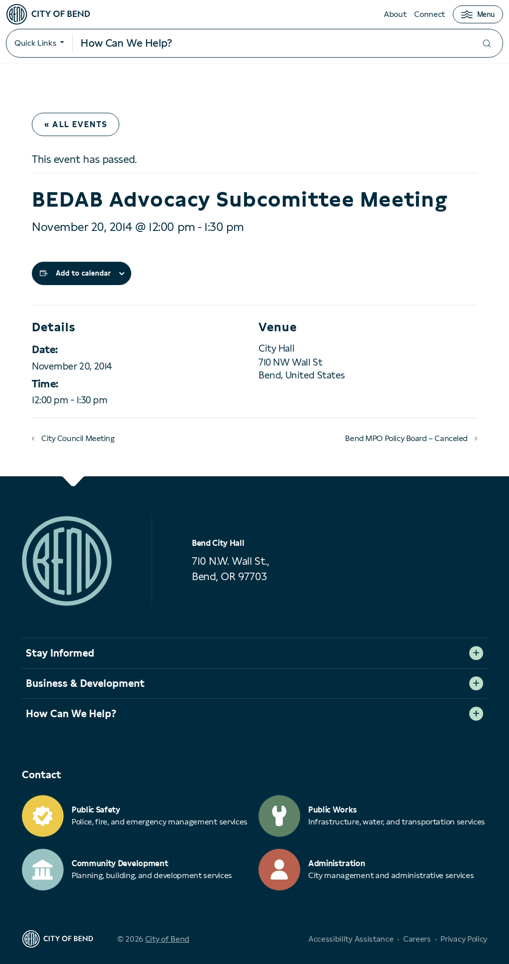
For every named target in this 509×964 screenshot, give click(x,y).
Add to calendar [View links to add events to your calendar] (83, 273)
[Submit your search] (487, 43)
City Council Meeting (78, 438)
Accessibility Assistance (350, 939)
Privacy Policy (463, 939)
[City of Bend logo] (48, 14)
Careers (417, 939)
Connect (429, 14)
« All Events (75, 124)
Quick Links (35, 43)
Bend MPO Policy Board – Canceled (406, 438)
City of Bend (167, 939)
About (395, 14)
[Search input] (271, 43)
